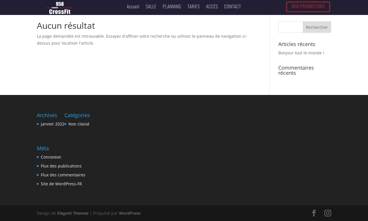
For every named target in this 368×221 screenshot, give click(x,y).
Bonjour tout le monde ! (301, 53)
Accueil (133, 6)
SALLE (151, 6)
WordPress (130, 213)
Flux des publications (61, 166)
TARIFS (193, 6)
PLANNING (172, 6)
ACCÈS (212, 6)
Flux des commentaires (63, 175)
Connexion (51, 157)
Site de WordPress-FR (61, 183)
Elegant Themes (73, 213)
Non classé (78, 124)
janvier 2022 (52, 124)
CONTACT (232, 6)
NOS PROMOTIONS (308, 6)
